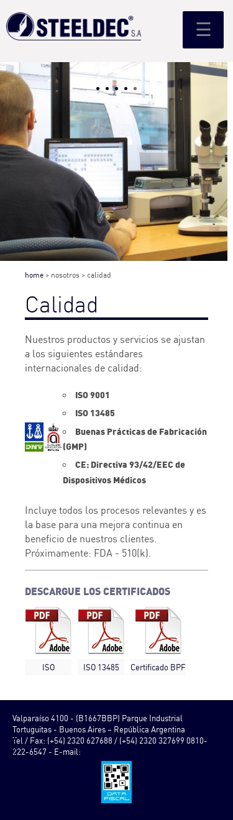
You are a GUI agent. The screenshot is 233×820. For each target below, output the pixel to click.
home (34, 275)
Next (217, 179)
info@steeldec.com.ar (120, 752)
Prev (16, 179)
